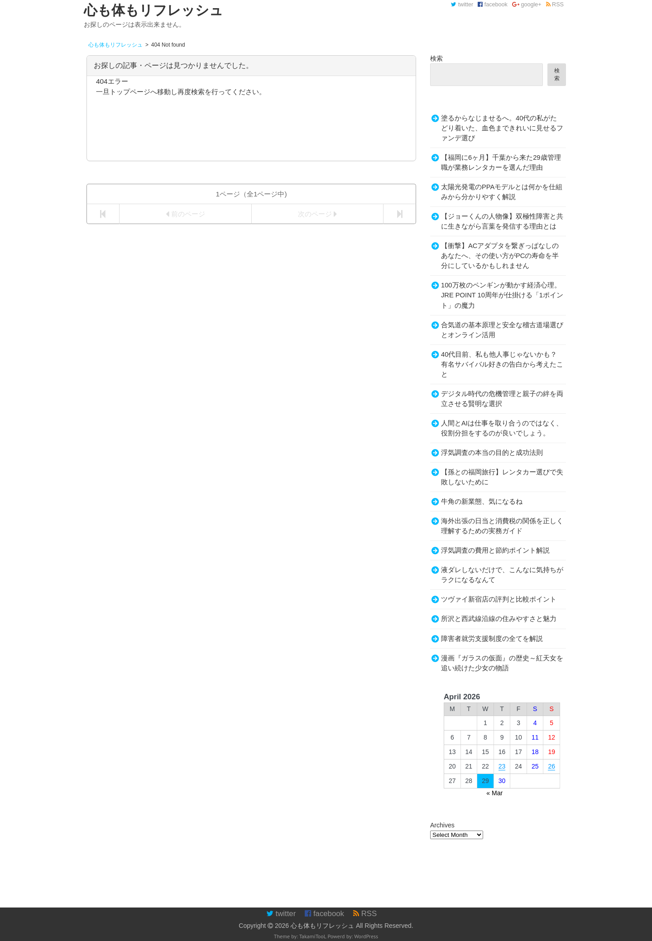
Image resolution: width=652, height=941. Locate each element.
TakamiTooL (312, 936)
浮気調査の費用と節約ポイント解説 (495, 550)
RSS (555, 4)
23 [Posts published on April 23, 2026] (502, 766)
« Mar (494, 793)
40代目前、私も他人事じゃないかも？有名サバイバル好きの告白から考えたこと (502, 364)
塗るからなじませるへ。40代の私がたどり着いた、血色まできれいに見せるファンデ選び (502, 128)
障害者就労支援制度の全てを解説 (492, 638)
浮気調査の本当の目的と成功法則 (492, 452)
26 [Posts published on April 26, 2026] (551, 766)
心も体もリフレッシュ (322, 925)
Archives (442, 825)
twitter (462, 4)
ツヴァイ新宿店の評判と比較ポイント (498, 599)
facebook (493, 4)
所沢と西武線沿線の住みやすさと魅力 (498, 618)
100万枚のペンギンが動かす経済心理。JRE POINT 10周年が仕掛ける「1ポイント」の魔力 (502, 295)
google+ (527, 4)
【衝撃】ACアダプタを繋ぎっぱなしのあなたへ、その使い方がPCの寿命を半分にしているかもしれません (500, 255)
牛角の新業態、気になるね (482, 501)
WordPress (366, 936)
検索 (436, 58)
